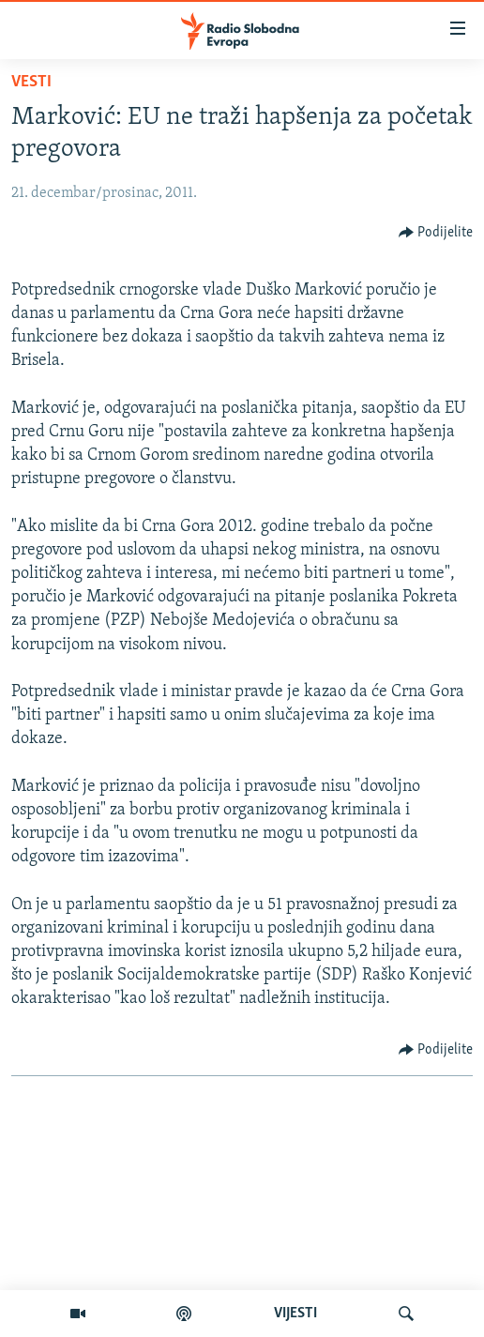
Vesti (31, 82)
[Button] (436, 232)
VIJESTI (295, 1313)
